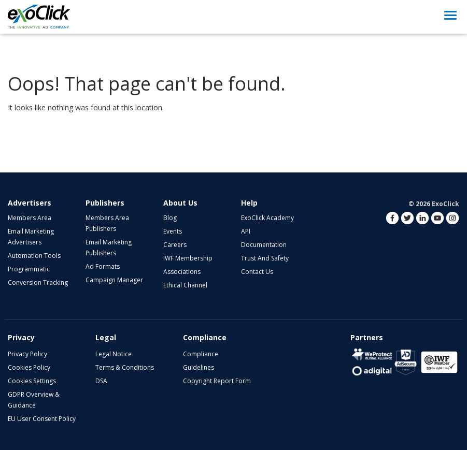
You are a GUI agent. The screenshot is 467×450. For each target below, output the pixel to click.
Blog (170, 217)
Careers (175, 244)
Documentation (264, 244)
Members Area (29, 217)
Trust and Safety (265, 258)
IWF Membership (188, 258)
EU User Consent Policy (42, 418)
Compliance (200, 354)
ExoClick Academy (267, 217)
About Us (180, 203)
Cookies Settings (32, 380)
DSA (101, 380)
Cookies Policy (29, 367)
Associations (182, 271)
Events (172, 231)
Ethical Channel (185, 285)
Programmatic (29, 269)
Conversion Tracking (38, 282)
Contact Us (257, 271)
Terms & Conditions (124, 367)
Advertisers (29, 203)
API (245, 231)
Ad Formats (103, 266)
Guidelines (198, 367)
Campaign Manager (114, 279)
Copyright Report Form (217, 380)
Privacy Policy (27, 354)
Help (249, 203)
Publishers (105, 203)
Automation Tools (34, 255)
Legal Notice (113, 354)
